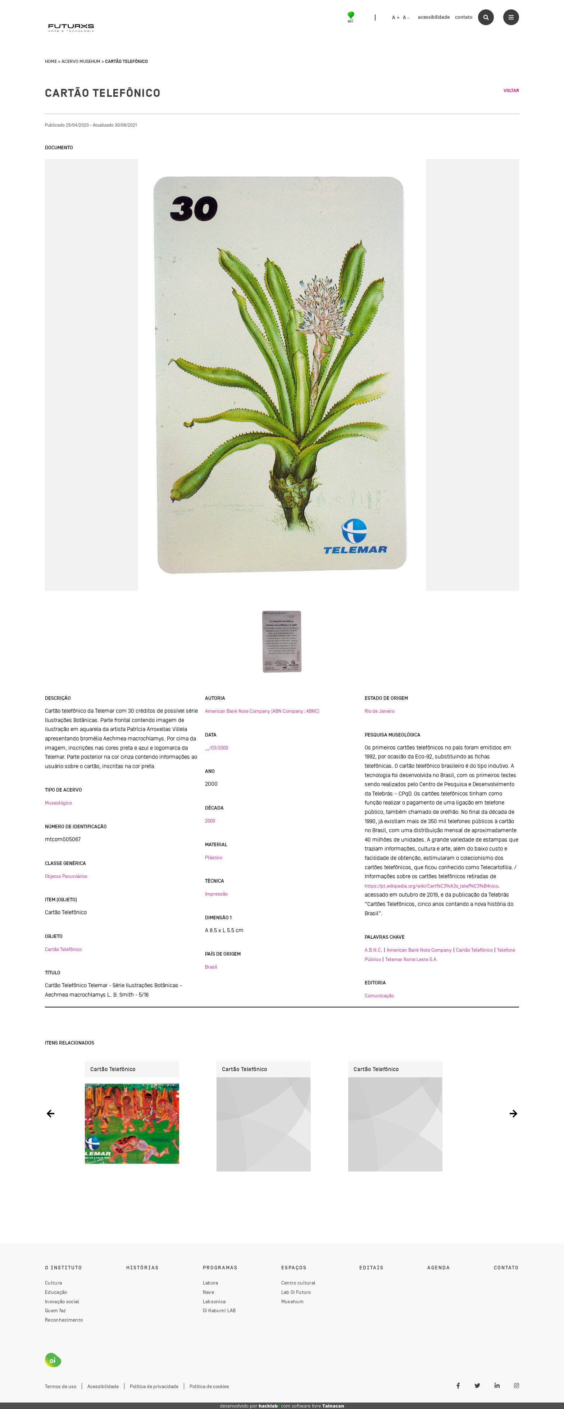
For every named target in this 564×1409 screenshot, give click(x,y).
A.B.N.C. (373, 950)
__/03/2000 (216, 748)
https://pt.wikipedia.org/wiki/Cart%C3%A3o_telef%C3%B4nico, (432, 886)
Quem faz (55, 1310)
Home (51, 61)
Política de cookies (209, 1386)
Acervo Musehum (81, 61)
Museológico (58, 803)
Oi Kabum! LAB (219, 1310)
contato (464, 17)
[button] (50, 1113)
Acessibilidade (103, 1386)
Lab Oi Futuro (296, 1292)
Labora (210, 1283)
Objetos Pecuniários (66, 876)
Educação (56, 1292)
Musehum (292, 1301)
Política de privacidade (154, 1386)
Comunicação (379, 995)
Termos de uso (60, 1386)
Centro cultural (298, 1283)
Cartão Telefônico (63, 949)
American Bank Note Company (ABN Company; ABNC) (262, 711)
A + (396, 17)
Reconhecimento (64, 1320)
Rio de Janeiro (380, 711)
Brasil (211, 967)
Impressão (216, 894)
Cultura (53, 1283)
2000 (210, 821)
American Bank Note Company (419, 950)
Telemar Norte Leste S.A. (411, 959)
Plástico (213, 857)
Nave (208, 1292)
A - (406, 17)
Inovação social (62, 1301)
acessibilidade (434, 17)
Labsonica (214, 1301)
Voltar (511, 91)
